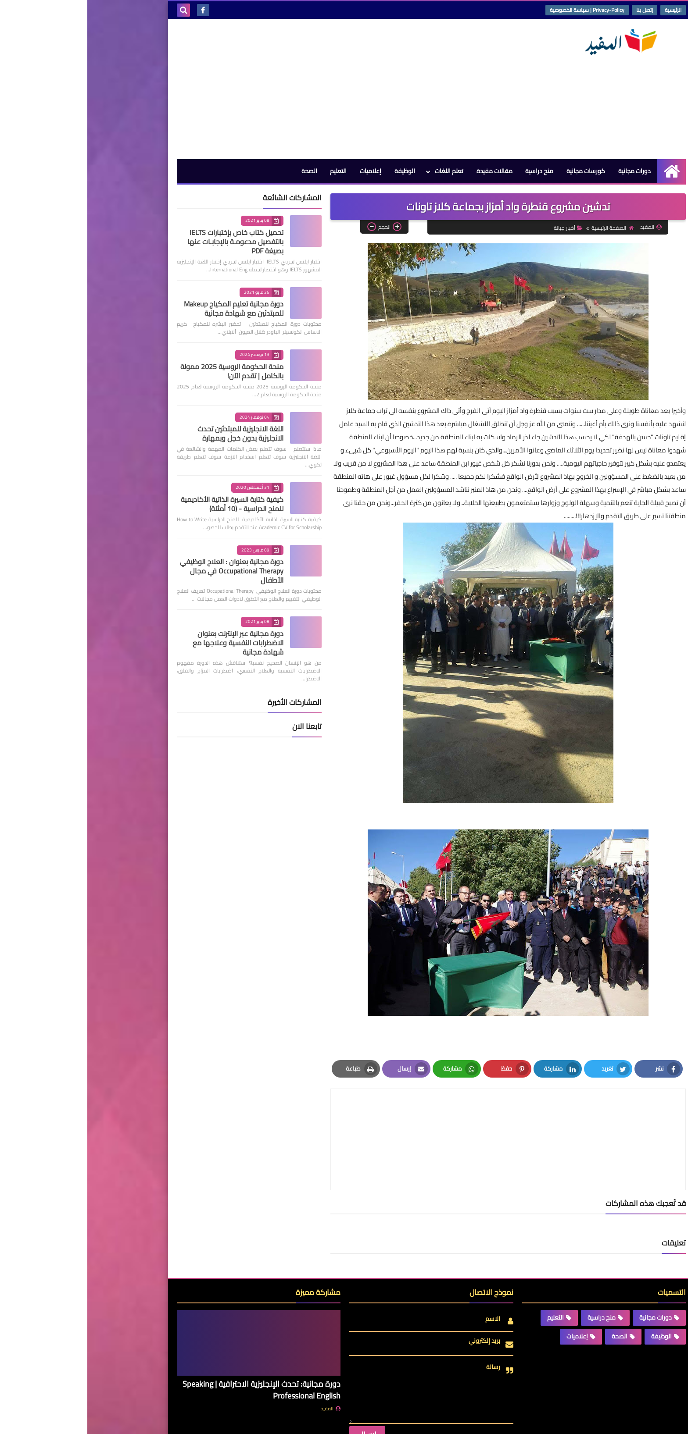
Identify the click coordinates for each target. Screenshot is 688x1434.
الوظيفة (317, 171)
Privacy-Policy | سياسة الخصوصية (499, 10)
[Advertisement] (249, 89)
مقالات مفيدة (407, 171)
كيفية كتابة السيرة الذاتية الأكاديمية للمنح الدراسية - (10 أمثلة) (144, 504)
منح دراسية (452, 171)
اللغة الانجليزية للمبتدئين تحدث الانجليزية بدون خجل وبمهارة (153, 433)
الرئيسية (585, 10)
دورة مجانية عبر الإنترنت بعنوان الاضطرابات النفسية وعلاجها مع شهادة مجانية (150, 642)
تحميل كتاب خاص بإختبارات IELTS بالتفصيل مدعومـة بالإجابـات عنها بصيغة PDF (148, 241)
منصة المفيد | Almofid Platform (491, 1420)
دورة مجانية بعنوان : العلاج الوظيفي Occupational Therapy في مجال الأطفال (144, 571)
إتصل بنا (557, 10)
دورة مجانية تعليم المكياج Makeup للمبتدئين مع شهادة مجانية (146, 308)
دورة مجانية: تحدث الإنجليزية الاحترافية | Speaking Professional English (174, 1348)
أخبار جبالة (480, 227)
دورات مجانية (547, 171)
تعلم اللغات (361, 171)
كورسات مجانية (498, 171)
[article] (336, 1118)
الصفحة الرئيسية (525, 227)
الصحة (221, 171)
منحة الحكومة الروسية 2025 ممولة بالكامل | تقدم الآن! (144, 371)
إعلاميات (283, 171)
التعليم (250, 171)
